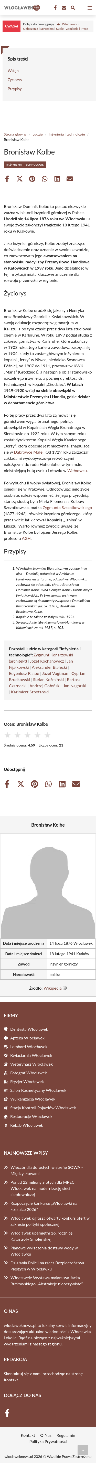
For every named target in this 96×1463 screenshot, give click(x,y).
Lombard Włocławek (28, 1046)
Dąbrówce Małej (29, 452)
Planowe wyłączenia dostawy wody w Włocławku (44, 1250)
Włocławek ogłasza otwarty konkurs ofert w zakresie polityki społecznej (50, 1221)
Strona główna (15, 134)
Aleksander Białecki (49, 667)
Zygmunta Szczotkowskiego (67, 507)
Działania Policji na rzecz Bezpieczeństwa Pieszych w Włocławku (47, 1265)
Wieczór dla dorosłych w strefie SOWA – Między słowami (46, 1170)
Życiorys (15, 79)
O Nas (45, 1435)
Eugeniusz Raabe (24, 673)
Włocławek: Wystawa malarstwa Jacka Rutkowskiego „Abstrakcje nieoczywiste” (46, 1280)
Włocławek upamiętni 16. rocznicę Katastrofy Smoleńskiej (41, 1235)
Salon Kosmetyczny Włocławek (38, 1090)
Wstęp (13, 70)
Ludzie (38, 134)
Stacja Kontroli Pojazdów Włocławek (43, 1107)
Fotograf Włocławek (28, 1072)
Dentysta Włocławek (29, 1029)
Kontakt (11, 1379)
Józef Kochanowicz (47, 660)
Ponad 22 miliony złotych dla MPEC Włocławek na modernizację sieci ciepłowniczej (42, 1188)
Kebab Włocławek (26, 1125)
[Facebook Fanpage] (55, 8)
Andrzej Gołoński (44, 685)
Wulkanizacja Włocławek (32, 1098)
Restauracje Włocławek (31, 1116)
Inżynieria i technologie (67, 134)
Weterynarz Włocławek (31, 1064)
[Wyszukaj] (73, 8)
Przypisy (15, 88)
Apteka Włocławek (27, 1037)
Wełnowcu (77, 470)
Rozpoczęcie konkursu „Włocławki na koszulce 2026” (43, 1206)
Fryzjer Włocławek (27, 1081)
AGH (26, 538)
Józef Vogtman (55, 673)
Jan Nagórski (74, 685)
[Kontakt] (63, 8)
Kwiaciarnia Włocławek (31, 1055)
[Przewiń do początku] (83, 1450)
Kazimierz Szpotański (30, 691)
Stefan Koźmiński (48, 679)
